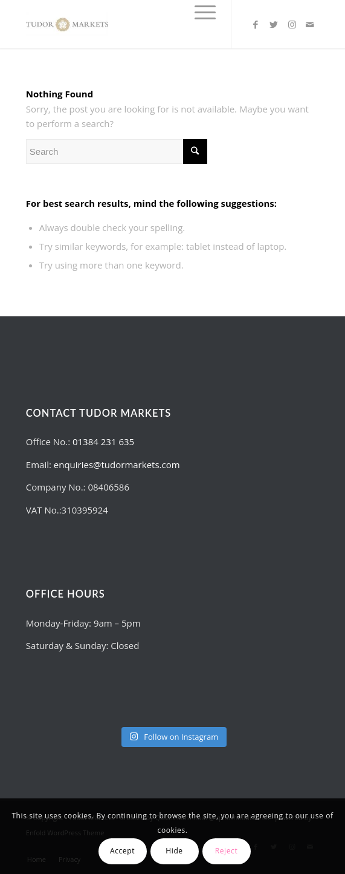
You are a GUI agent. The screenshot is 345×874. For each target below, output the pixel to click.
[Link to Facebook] (256, 24)
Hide (174, 851)
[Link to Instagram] (292, 24)
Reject (226, 851)
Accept (122, 851)
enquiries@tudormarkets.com (117, 464)
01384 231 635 (103, 441)
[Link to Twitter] (274, 24)
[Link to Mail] (310, 24)
